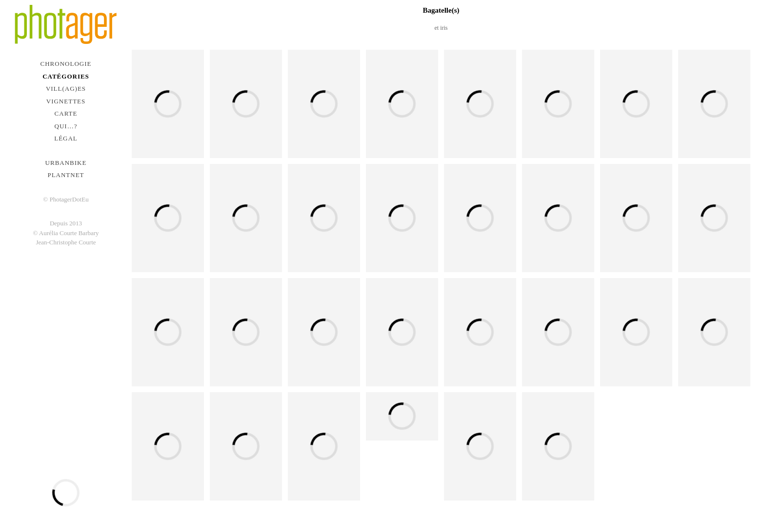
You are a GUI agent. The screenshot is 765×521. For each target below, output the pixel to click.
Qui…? (66, 126)
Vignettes (66, 101)
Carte (66, 113)
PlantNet (65, 175)
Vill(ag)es (66, 88)
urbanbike (66, 162)
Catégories (65, 76)
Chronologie (66, 63)
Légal (66, 138)
